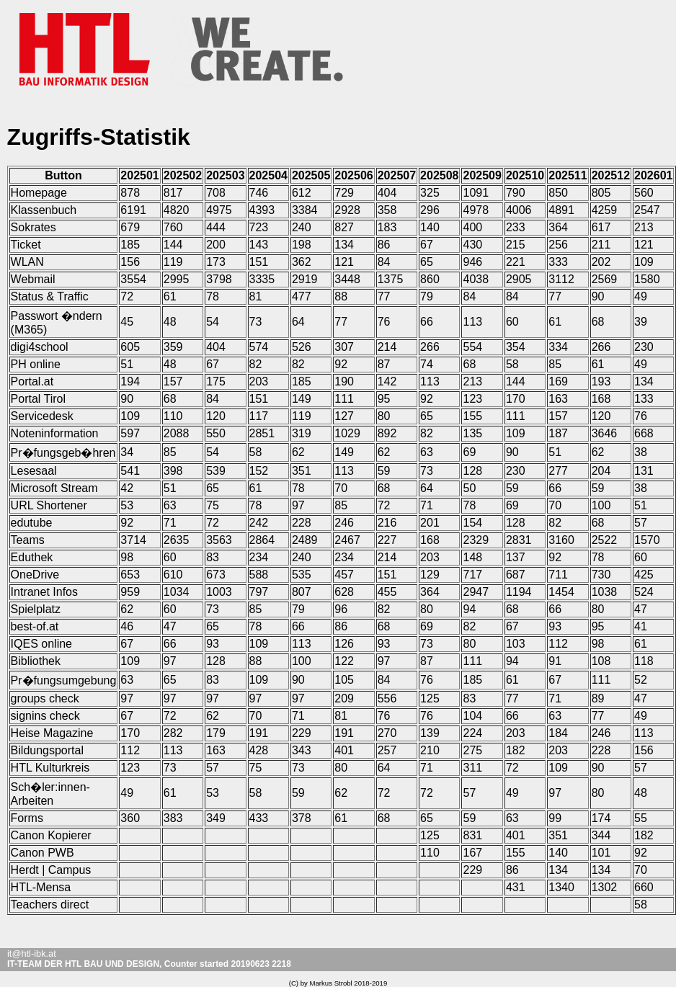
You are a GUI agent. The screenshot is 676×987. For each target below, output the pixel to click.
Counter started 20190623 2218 (227, 964)
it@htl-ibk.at (31, 953)
